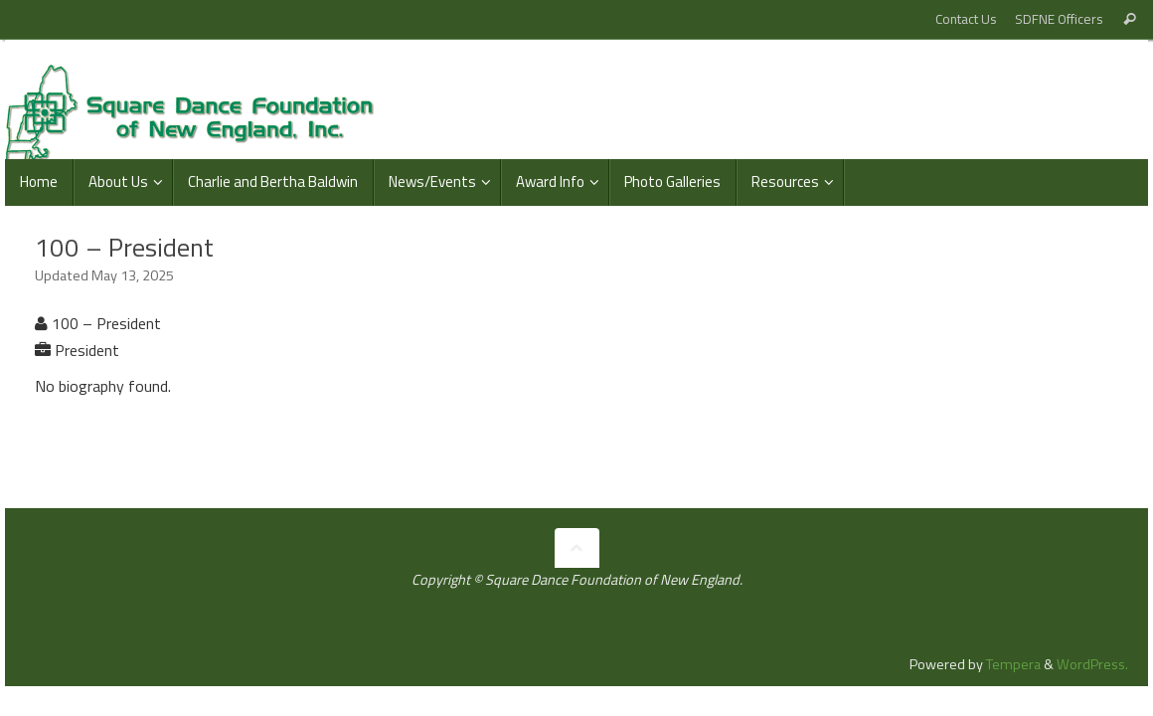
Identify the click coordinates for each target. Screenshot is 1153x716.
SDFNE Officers (1059, 19)
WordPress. (1092, 664)
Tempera (1013, 664)
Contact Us (966, 19)
